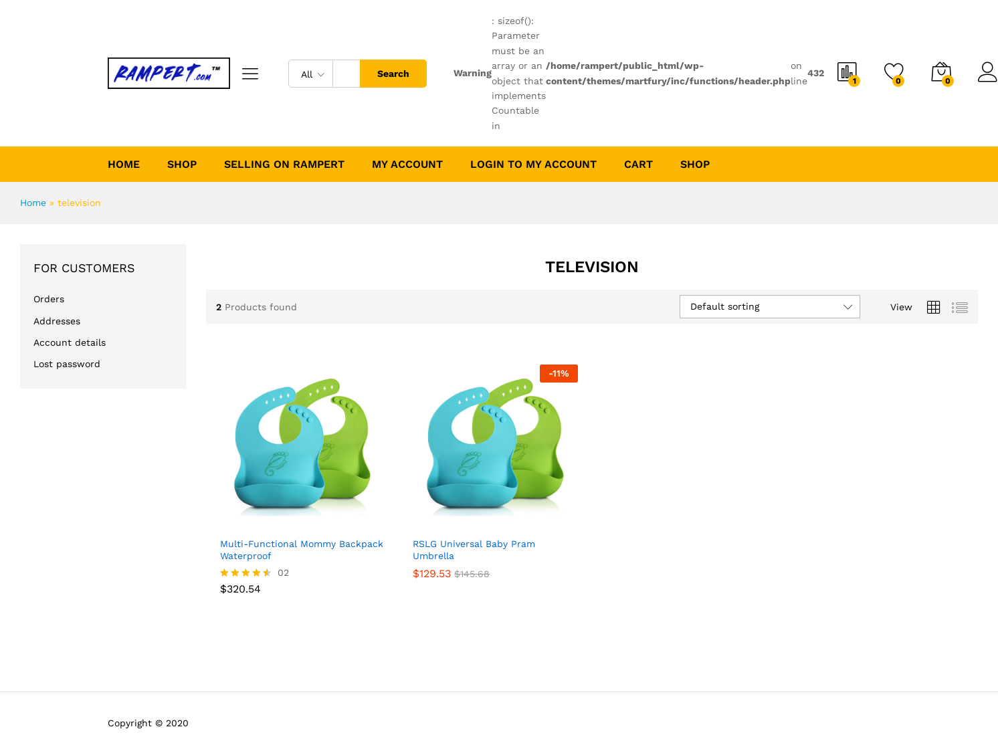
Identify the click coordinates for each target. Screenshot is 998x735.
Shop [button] (182, 164)
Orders (48, 299)
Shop (695, 164)
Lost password (66, 363)
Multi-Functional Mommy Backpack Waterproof (301, 549)
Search (393, 73)
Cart (638, 164)
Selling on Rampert (284, 164)
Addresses (56, 321)
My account (407, 164)
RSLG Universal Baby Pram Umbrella (474, 549)
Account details (69, 342)
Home (124, 164)
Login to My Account (533, 164)
